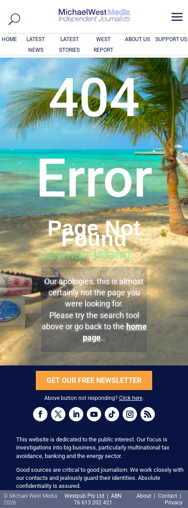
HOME (9, 39)
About (145, 496)
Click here (130, 398)
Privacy (174, 503)
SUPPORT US (171, 39)
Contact (167, 496)
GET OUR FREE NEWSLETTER (94, 380)
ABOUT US (137, 39)
